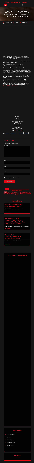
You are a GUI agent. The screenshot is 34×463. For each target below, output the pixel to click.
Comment (6, 145)
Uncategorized (10, 447)
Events (8, 437)
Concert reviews (10, 434)
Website (5, 171)
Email (5, 166)
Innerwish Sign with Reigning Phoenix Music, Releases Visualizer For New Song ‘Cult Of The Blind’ (15, 221)
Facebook (21, 130)
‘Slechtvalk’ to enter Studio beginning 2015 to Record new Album (13, 236)
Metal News (9, 135)
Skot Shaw (21, 133)
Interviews (9, 439)
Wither (26, 133)
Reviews (8, 445)
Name (5, 160)
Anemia (7, 133)
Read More (7, 212)
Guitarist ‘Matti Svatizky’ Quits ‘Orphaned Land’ (14, 205)
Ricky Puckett (13, 133)
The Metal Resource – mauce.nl (17, 2)
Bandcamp (17, 130)
